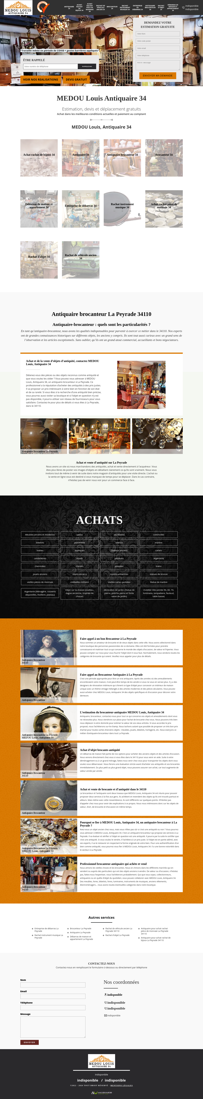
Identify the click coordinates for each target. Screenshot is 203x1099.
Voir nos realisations (40, 79)
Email (23, 991)
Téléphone (26, 1002)
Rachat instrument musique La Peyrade (49, 936)
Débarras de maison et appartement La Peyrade (81, 937)
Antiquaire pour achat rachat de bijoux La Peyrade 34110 (156, 939)
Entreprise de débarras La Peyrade (47, 929)
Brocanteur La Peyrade (80, 928)
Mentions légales (121, 1085)
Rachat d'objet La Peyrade (118, 935)
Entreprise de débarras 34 (137, 7)
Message (25, 1014)
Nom (23, 980)
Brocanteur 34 (112, 8)
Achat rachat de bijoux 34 (79, 8)
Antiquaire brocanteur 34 (150, 7)
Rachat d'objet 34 (161, 7)
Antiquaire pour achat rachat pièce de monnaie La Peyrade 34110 (154, 931)
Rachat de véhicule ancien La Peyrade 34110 (119, 929)
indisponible (191, 5)
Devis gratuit (76, 79)
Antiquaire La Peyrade (80, 932)
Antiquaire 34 (69, 8)
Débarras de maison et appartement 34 (173, 8)
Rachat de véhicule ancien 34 (100, 7)
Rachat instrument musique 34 (125, 7)
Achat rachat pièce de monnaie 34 (89, 7)
